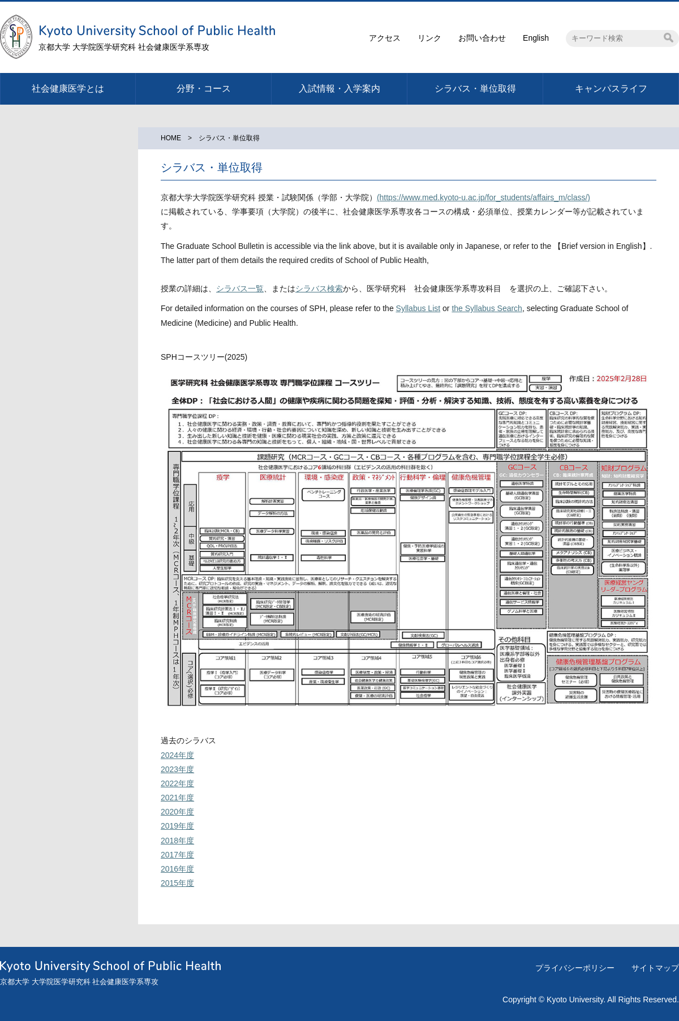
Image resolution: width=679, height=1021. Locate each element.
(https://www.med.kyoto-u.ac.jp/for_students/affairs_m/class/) (483, 197)
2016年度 (177, 868)
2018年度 (177, 840)
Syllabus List (418, 308)
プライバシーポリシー (574, 967)
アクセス (385, 37)
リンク (429, 37)
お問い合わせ (482, 37)
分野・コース (204, 88)
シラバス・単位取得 (475, 88)
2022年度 (177, 783)
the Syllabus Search (487, 308)
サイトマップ (655, 967)
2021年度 (177, 797)
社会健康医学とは (68, 88)
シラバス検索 (319, 288)
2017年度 (177, 854)
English (536, 37)
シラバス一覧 (240, 288)
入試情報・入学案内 (339, 88)
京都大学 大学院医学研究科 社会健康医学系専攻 (123, 46)
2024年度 (177, 755)
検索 (668, 37)
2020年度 (177, 811)
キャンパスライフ (611, 88)
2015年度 (177, 883)
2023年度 (177, 769)
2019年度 (177, 825)
